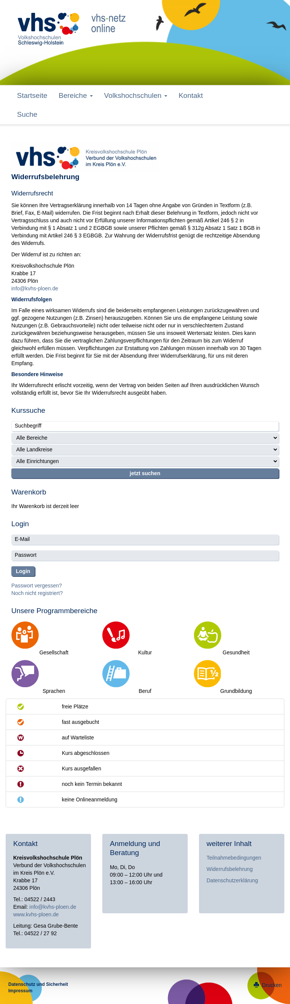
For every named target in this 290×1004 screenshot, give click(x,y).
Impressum (20, 990)
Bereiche (76, 95)
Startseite (32, 95)
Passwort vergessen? (36, 586)
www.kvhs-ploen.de (36, 914)
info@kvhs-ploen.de (34, 288)
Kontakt (191, 95)
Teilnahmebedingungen (234, 858)
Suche (27, 114)
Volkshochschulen (135, 95)
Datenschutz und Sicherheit (38, 984)
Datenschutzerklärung (232, 880)
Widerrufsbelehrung (230, 869)
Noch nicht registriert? (37, 593)
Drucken (268, 985)
